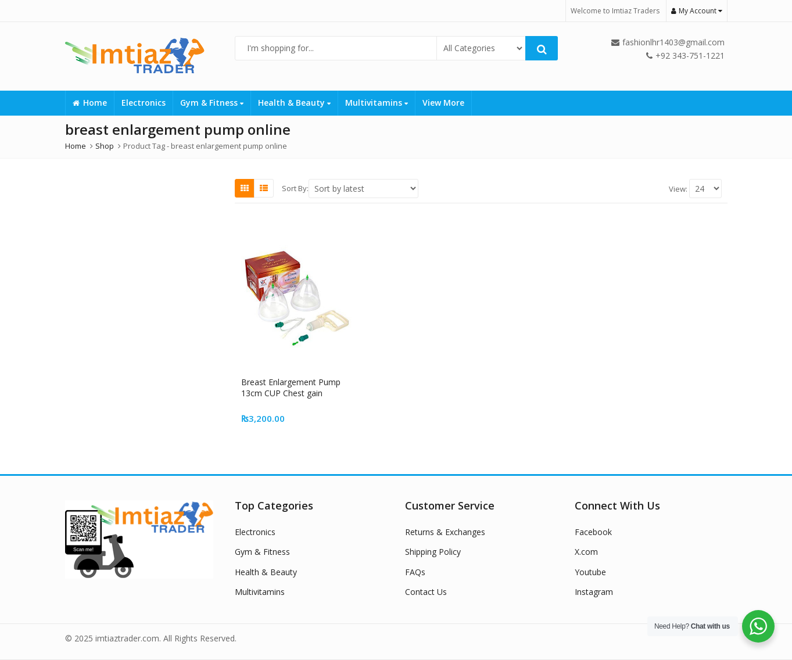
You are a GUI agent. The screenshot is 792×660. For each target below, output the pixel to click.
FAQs (415, 572)
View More (443, 102)
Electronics (143, 102)
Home (90, 102)
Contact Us (426, 591)
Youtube (590, 572)
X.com (586, 551)
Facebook (593, 531)
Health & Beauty (294, 102)
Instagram (594, 591)
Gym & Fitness (211, 102)
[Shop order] (363, 188)
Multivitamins (376, 102)
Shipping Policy (433, 551)
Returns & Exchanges (445, 531)
